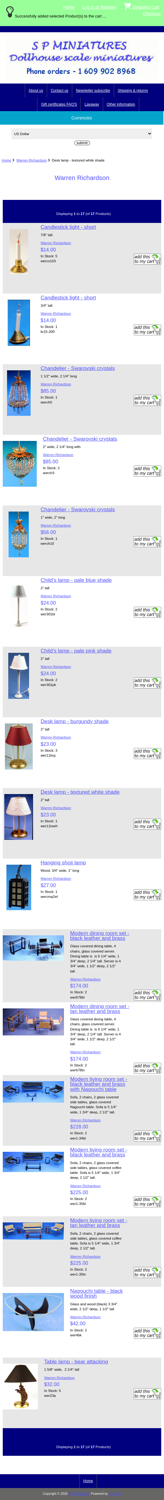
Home (68, 7)
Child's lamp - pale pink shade (76, 651)
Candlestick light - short (68, 227)
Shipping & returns (133, 90)
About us (36, 90)
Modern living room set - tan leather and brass (98, 1222)
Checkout (152, 13)
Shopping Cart (141, 6)
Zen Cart (115, 1493)
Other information (121, 104)
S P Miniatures (79, 1493)
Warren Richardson (31, 160)
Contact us (59, 90)
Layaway (91, 104)
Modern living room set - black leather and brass (98, 1152)
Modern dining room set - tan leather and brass (99, 1008)
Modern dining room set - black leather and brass (99, 935)
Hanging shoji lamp (63, 862)
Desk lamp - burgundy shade (75, 721)
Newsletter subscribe (93, 90)
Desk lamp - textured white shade (80, 792)
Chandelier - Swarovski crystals (78, 368)
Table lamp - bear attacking (76, 1361)
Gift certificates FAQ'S (59, 104)
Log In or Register (100, 7)
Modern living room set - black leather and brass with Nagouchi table (98, 1084)
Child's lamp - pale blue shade (76, 580)
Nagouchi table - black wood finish (96, 1293)
